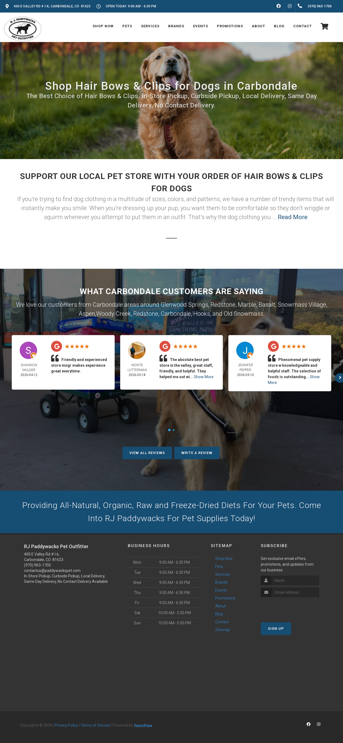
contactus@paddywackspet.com (52, 570)
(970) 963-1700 (37, 565)
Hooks (201, 313)
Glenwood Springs (184, 304)
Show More (204, 377)
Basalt (267, 304)
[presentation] (290, 607)
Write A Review (196, 453)
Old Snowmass (243, 313)
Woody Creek (113, 313)
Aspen (87, 313)
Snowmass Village (302, 304)
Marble (247, 304)
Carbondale (176, 313)
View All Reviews (147, 453)
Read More (292, 217)
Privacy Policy (66, 725)
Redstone (223, 304)
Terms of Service (95, 725)
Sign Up (276, 628)
